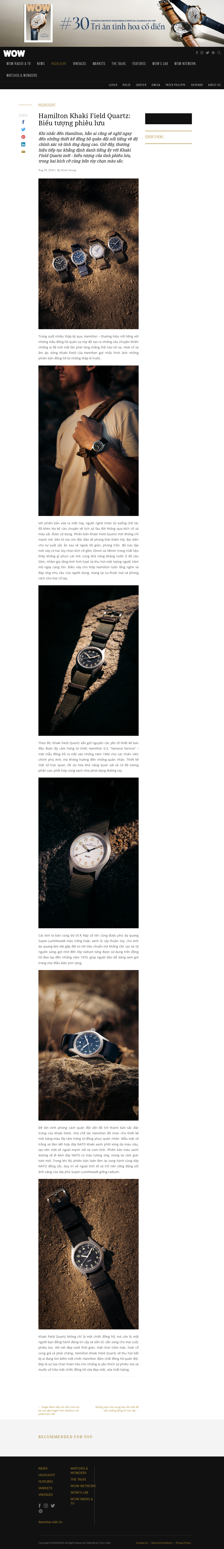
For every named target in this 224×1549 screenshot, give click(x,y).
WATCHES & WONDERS (22, 75)
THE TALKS (78, 1479)
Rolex (127, 85)
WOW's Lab (160, 63)
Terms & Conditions (162, 1542)
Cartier (141, 85)
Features (139, 63)
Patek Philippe (176, 85)
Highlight (59, 63)
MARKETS (45, 1488)
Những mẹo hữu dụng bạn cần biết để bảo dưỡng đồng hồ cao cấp (117, 1396)
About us (214, 85)
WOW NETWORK (83, 1486)
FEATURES (45, 1481)
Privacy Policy (183, 1542)
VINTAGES (45, 1495)
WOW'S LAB (79, 1492)
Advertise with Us (50, 1522)
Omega (156, 85)
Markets (99, 63)
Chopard (197, 85)
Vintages (79, 63)
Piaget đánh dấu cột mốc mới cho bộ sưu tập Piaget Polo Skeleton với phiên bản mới (60, 1398)
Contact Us (142, 1542)
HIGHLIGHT (46, 1475)
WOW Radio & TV (19, 63)
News (41, 63)
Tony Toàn (105, 1542)
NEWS (43, 1468)
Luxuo (113, 85)
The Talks (119, 63)
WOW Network (185, 63)
